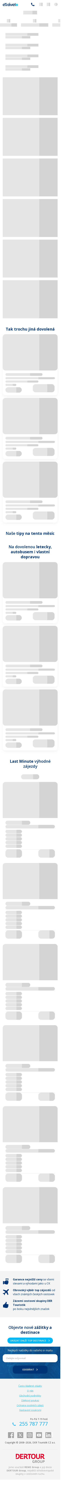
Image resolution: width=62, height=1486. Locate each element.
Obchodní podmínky (30, 1395)
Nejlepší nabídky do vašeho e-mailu (30, 1350)
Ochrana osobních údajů (30, 1405)
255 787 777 (32, 4)
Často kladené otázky (30, 1385)
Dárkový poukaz (30, 1400)
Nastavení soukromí (30, 1410)
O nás (30, 1390)
